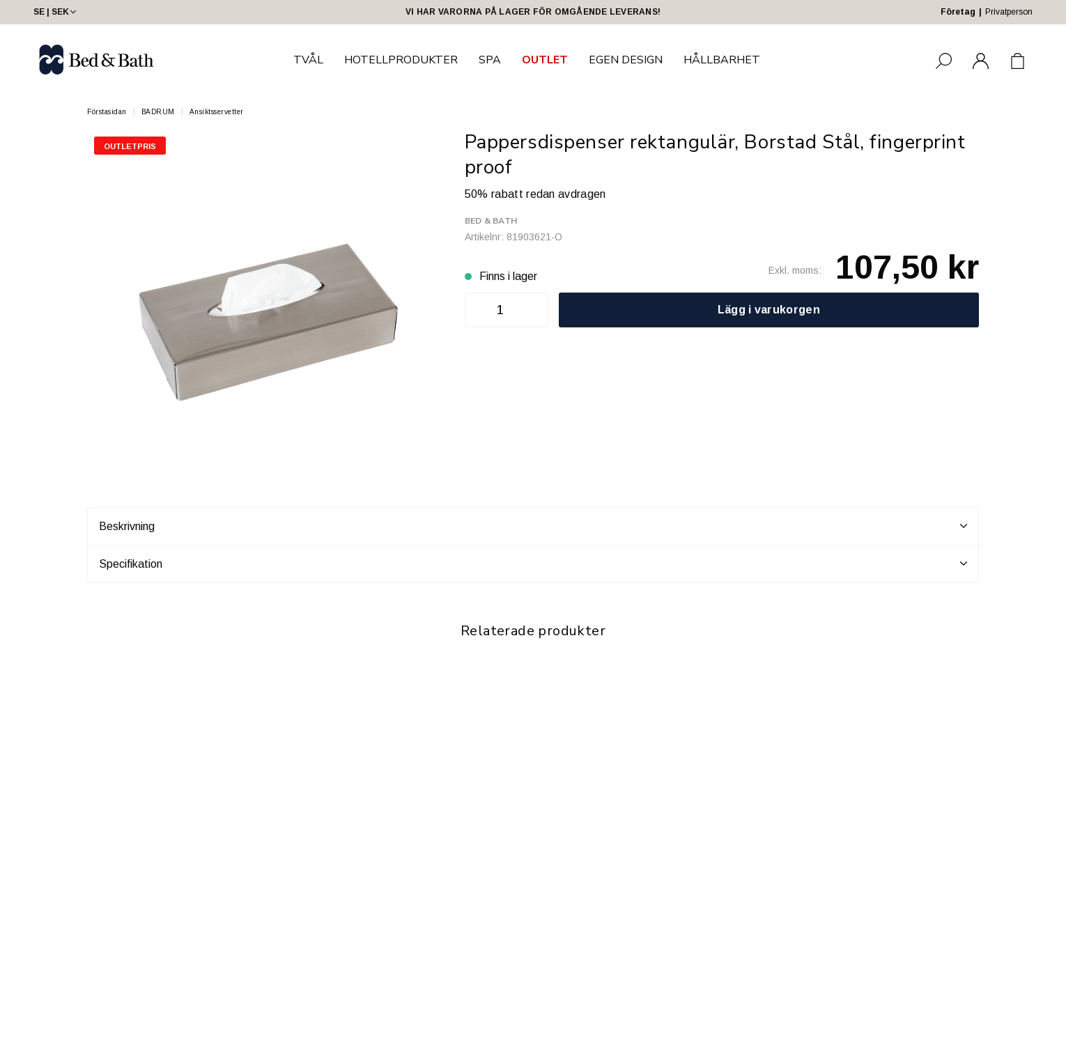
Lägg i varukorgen (769, 310)
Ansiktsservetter (217, 112)
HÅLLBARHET (721, 60)
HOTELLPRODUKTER (401, 60)
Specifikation (533, 564)
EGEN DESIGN (626, 60)
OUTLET (545, 60)
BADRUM (158, 112)
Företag (958, 12)
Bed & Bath (491, 220)
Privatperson (1009, 12)
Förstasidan (107, 112)
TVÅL (308, 60)
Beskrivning (533, 526)
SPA (490, 60)
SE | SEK (56, 11)
